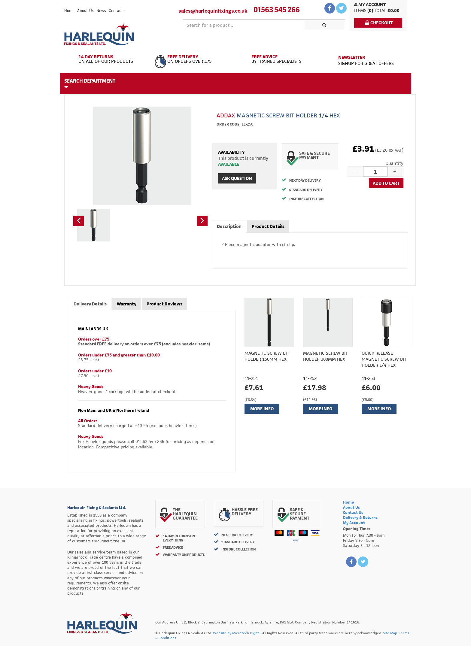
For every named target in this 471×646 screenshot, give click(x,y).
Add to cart (386, 183)
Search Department (89, 83)
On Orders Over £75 (192, 59)
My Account (370, 4)
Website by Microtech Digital (236, 633)
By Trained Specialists (278, 59)
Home (69, 10)
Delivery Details (90, 304)
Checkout (379, 23)
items (360, 10)
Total (380, 10)
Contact (116, 10)
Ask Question (237, 178)
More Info (262, 408)
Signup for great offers (366, 60)
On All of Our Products (107, 59)
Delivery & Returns (360, 517)
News (101, 10)
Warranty (126, 304)
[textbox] (244, 25)
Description (229, 226)
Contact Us (353, 512)
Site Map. (390, 633)
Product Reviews (164, 304)
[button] (78, 221)
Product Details (268, 226)
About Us (85, 10)
